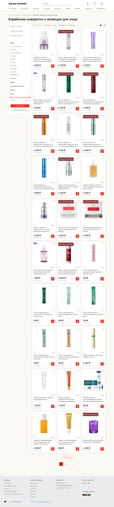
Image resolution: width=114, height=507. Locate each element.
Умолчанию (47, 25)
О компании (8, 483)
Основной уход (26, 15)
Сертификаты (101, 8)
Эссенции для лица (16, 35)
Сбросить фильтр (20, 110)
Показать (18, 106)
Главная (11, 15)
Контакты (7, 488)
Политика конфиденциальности (14, 494)
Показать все (69, 457)
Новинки (77, 8)
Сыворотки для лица (16, 31)
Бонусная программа (10, 491)
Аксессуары (24, 8)
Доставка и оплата (10, 486)
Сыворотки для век (16, 26)
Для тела (58, 8)
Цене (55, 25)
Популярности (63, 25)
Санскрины (88, 8)
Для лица (47, 8)
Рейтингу (72, 25)
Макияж (68, 8)
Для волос (36, 8)
